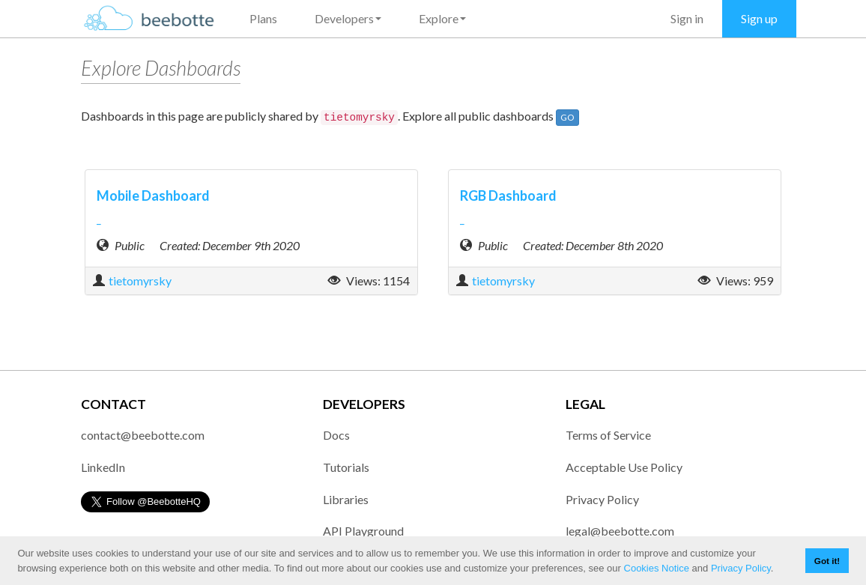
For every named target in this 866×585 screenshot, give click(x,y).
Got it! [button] (827, 561)
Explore (442, 18)
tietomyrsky (140, 280)
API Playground (363, 531)
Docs (336, 435)
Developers (348, 18)
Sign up (759, 18)
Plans (263, 18)
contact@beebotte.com (143, 435)
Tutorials (346, 467)
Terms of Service (608, 435)
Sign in (686, 18)
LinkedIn (103, 467)
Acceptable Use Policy (624, 467)
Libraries (346, 499)
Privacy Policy (741, 568)
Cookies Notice (656, 568)
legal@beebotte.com (620, 531)
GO (567, 117)
